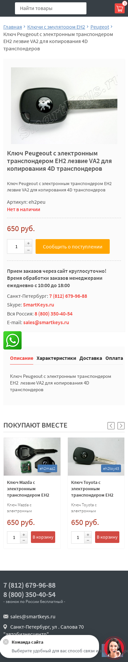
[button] (121, 426)
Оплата (114, 358)
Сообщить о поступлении (72, 246)
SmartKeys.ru (38, 304)
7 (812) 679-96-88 (68, 295)
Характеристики (56, 358)
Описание (21, 358)
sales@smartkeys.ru (46, 322)
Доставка (90, 358)
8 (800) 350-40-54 (53, 313)
